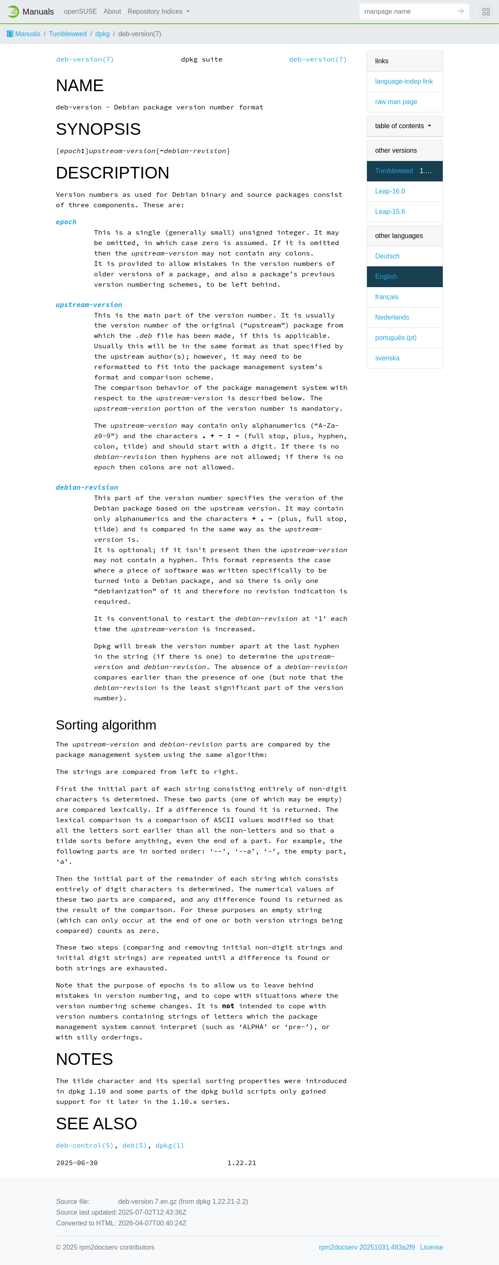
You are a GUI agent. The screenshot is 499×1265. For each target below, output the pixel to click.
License (431, 1247)
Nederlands (392, 317)
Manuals (23, 33)
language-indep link (404, 81)
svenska (387, 358)
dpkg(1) (170, 1145)
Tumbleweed (68, 33)
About (112, 11)
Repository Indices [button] (156, 11)
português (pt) (396, 337)
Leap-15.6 (390, 211)
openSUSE (80, 11)
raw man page (396, 101)
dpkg (102, 33)
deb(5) (134, 1145)
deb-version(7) (85, 59)
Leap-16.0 (390, 191)
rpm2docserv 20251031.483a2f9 (367, 1247)
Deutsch (387, 256)
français (387, 296)
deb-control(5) (85, 1145)
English (386, 276)
